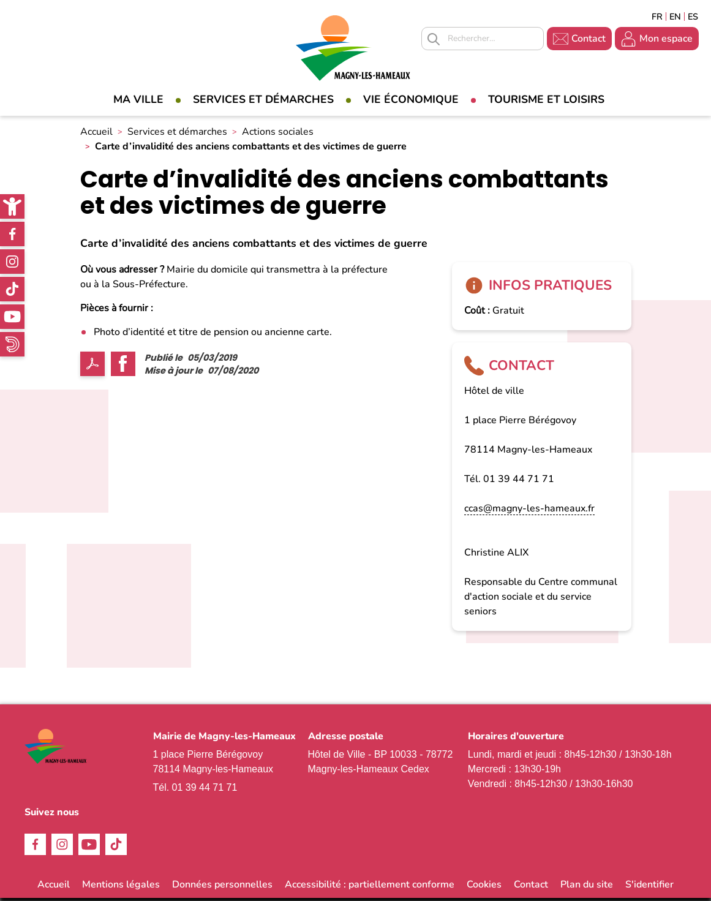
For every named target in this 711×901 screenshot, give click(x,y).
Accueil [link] (96, 135)
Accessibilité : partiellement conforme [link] (369, 887)
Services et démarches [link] (263, 99)
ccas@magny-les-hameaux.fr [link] (529, 511)
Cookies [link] (484, 887)
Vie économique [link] (411, 99)
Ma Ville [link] (138, 99)
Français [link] (657, 16)
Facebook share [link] (123, 367)
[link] (12, 206)
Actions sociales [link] (278, 135)
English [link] (675, 16)
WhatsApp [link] (12, 344)
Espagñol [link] (693, 16)
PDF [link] (92, 367)
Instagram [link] (12, 261)
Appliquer (433, 39)
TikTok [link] (12, 289)
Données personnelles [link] (222, 887)
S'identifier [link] (649, 887)
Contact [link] (588, 38)
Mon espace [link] (666, 38)
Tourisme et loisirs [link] (546, 99)
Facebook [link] (12, 234)
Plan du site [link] (586, 887)
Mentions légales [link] (121, 887)
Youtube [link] (12, 316)
